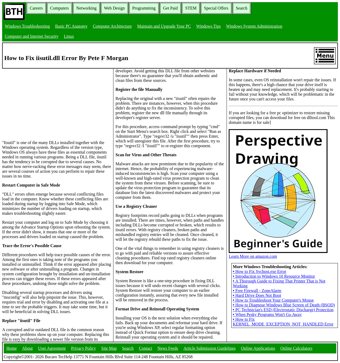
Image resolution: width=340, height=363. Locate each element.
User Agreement (52, 348)
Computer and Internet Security (31, 36)
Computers (59, 8)
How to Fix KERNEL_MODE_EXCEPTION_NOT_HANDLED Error (283, 321)
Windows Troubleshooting (27, 26)
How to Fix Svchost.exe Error (259, 271)
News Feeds (168, 348)
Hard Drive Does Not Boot (257, 295)
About (27, 348)
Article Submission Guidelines (210, 348)
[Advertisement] (42, 102)
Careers (36, 8)
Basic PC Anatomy (71, 26)
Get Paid (170, 8)
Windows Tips (208, 26)
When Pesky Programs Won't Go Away (267, 314)
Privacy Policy (83, 348)
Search (242, 8)
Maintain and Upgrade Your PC (164, 26)
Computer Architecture (112, 26)
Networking (86, 8)
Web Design (114, 8)
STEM (191, 8)
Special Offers (216, 8)
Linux (69, 36)
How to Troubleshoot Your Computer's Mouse (273, 300)
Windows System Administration (254, 26)
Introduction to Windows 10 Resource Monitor (274, 276)
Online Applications (258, 348)
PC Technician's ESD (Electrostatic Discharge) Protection (283, 309)
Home (11, 348)
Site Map (109, 348)
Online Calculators (296, 348)
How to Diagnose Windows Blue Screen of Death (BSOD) (284, 305)
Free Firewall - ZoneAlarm (257, 290)
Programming (144, 8)
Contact (145, 348)
